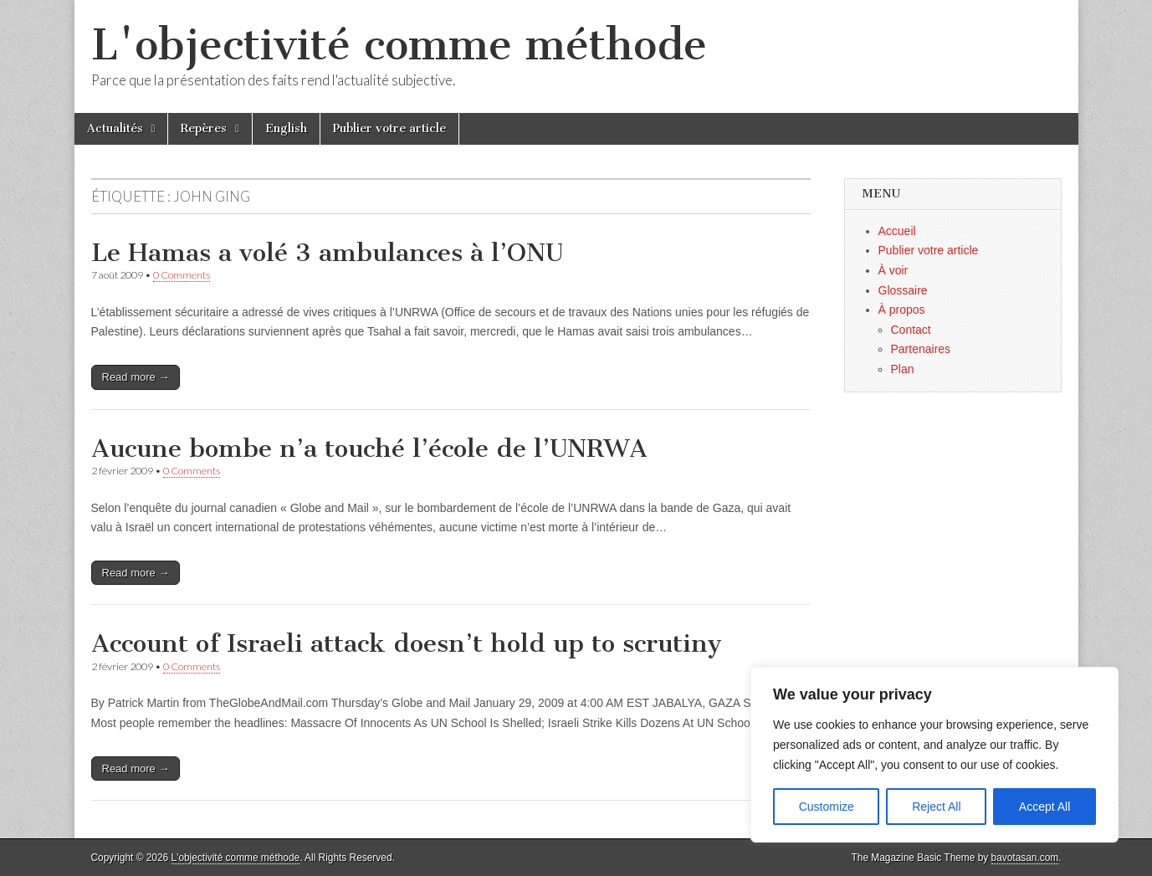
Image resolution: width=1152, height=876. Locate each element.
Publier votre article (389, 128)
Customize (826, 806)
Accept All (1044, 806)
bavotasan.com (1025, 857)
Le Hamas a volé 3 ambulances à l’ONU (327, 253)
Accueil (897, 231)
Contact (911, 329)
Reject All (936, 806)
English (286, 128)
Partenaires (921, 349)
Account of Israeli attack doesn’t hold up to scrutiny (406, 643)
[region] (934, 755)
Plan (902, 369)
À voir (893, 270)
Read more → (136, 377)
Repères (204, 128)
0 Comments (181, 275)
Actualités (115, 128)
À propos (901, 309)
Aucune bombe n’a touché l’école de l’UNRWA (369, 448)
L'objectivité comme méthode (399, 44)
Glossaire (903, 290)
